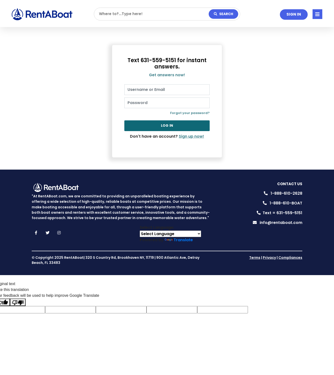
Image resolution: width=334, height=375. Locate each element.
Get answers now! (167, 75)
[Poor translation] (18, 302)
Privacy (269, 257)
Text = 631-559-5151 (282, 213)
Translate (179, 240)
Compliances (290, 257)
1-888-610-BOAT (286, 203)
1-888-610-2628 (286, 193)
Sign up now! (191, 136)
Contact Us (289, 183)
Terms (254, 257)
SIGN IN (293, 14)
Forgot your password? (190, 113)
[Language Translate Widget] (170, 234)
